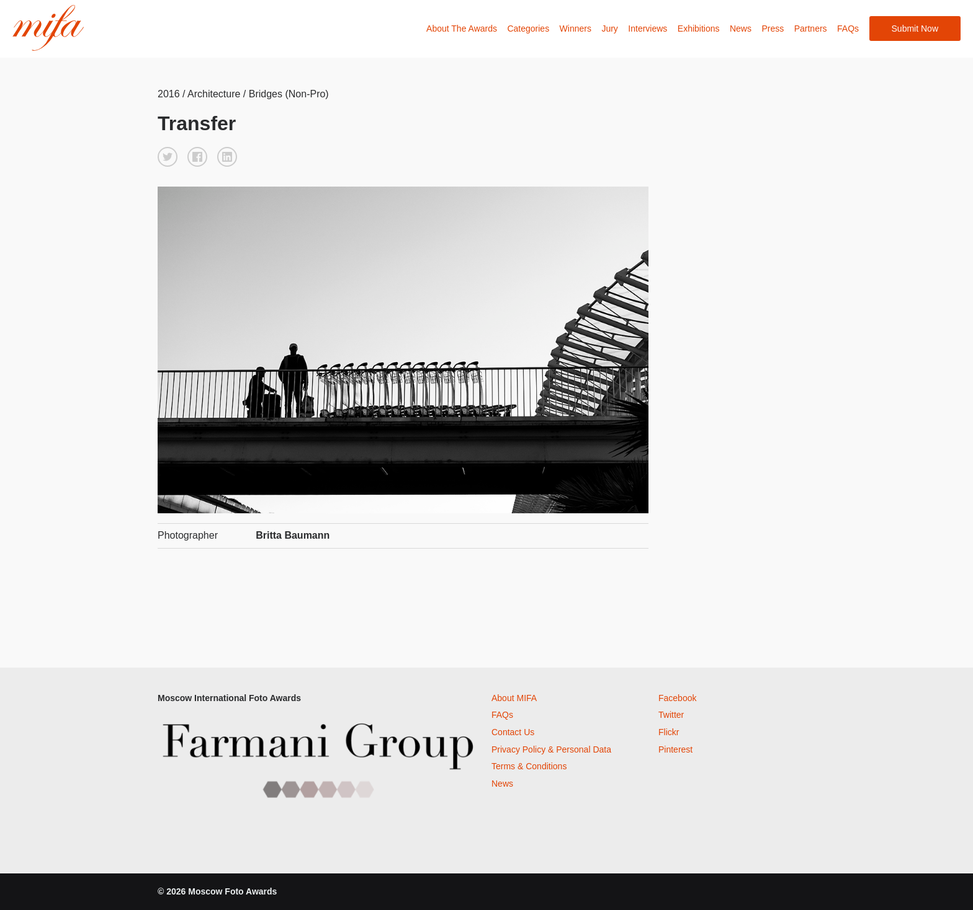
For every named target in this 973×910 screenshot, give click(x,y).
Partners (810, 28)
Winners (575, 28)
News (740, 28)
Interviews (647, 28)
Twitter (671, 715)
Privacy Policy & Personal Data (551, 749)
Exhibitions (699, 28)
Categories (528, 28)
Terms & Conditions (529, 766)
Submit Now (915, 28)
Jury (609, 28)
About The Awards (461, 28)
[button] (167, 157)
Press (772, 28)
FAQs (848, 28)
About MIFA (514, 698)
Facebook (677, 698)
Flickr (668, 732)
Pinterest (675, 749)
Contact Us (512, 732)
